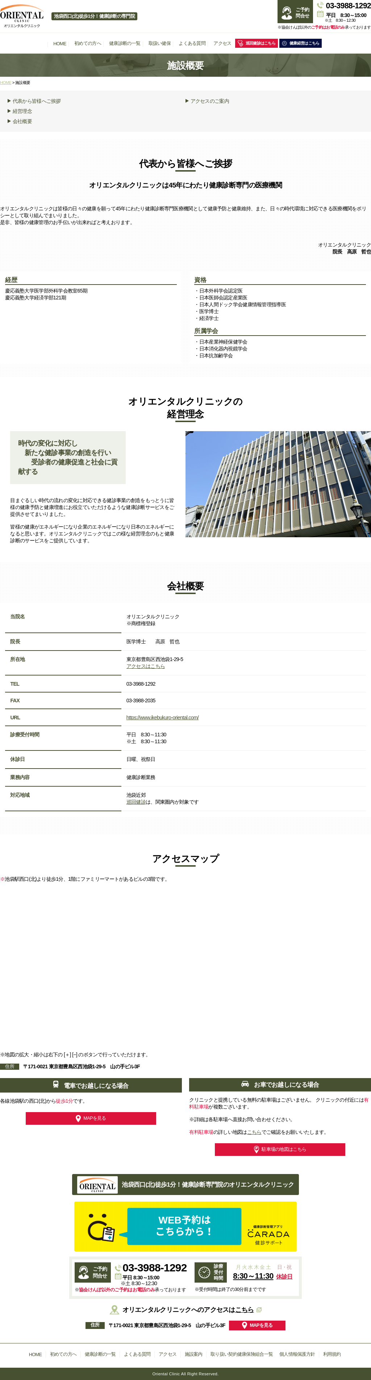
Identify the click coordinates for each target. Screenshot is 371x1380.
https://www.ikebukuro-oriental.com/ (162, 717)
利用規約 (332, 1354)
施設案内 (194, 1354)
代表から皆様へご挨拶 (34, 101)
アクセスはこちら (145, 666)
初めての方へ (87, 43)
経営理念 (20, 111)
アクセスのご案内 (207, 101)
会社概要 (20, 121)
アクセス (222, 43)
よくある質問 (192, 43)
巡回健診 (136, 802)
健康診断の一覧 (124, 43)
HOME (59, 43)
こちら (254, 1132)
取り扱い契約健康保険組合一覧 (241, 1354)
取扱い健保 (160, 43)
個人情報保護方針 (297, 1354)
